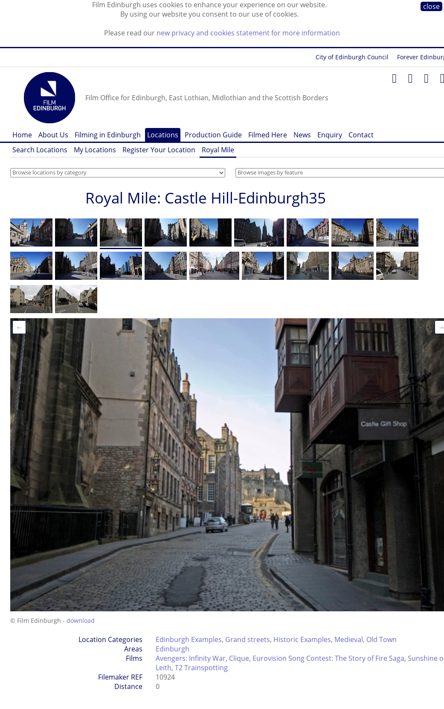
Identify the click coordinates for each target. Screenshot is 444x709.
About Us (53, 134)
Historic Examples (302, 639)
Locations (162, 134)
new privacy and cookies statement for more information (248, 33)
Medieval (348, 639)
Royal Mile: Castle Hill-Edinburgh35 (205, 198)
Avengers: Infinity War (191, 658)
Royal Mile (218, 149)
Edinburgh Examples (189, 639)
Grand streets (247, 639)
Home (22, 134)
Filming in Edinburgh (108, 134)
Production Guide (213, 134)
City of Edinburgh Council (352, 57)
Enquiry (329, 134)
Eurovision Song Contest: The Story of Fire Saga (328, 658)
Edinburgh (172, 649)
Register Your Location (158, 149)
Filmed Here (267, 134)
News (302, 134)
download (81, 620)
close (431, 6)
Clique (239, 658)
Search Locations (39, 149)
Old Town (381, 639)
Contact (361, 134)
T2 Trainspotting (201, 667)
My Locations (95, 149)
